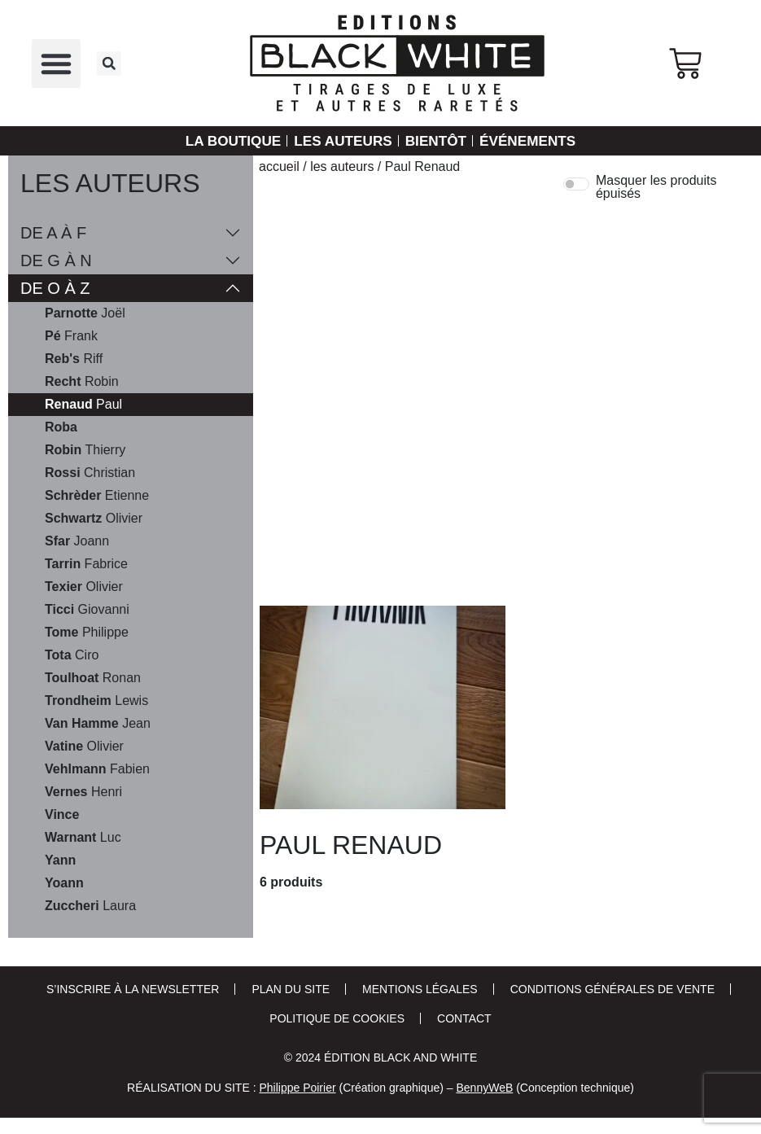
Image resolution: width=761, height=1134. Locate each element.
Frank (71, 336)
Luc (83, 837)
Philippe (87, 632)
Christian (90, 473)
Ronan (93, 678)
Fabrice (86, 564)
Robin (82, 382)
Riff (74, 359)
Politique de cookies (337, 1018)
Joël (85, 313)
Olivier (93, 518)
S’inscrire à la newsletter (132, 989)
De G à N (56, 260)
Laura (90, 906)
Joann (77, 541)
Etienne (97, 496)
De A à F (53, 233)
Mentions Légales (420, 989)
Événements (533, 141)
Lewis (96, 701)
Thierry (85, 450)
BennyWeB (484, 1087)
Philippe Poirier (297, 1087)
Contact (464, 1018)
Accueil (279, 166)
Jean (98, 723)
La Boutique (227, 141)
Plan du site (290, 989)
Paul (83, 404)
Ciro (71, 655)
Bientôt (438, 141)
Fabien (97, 769)
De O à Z (55, 288)
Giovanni (87, 610)
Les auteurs (341, 141)
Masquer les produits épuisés (656, 187)
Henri (83, 792)
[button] (56, 63)
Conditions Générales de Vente (612, 989)
